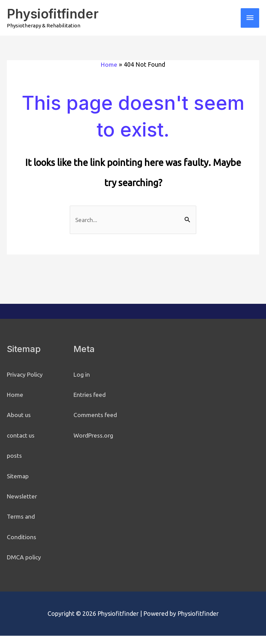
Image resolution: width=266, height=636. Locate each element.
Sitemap (18, 476)
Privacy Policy (25, 374)
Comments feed (95, 415)
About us (19, 415)
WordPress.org (94, 435)
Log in (82, 374)
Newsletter (22, 496)
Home (15, 394)
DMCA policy (24, 557)
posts (14, 456)
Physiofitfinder (54, 14)
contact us (21, 435)
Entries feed (90, 394)
